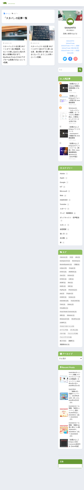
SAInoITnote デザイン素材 (70, 45)
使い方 (64, 238)
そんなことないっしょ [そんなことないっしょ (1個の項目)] (67, 331)
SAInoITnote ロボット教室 (70, 50)
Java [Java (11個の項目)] (62, 280)
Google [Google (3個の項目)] (72, 272)
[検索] (80, 70)
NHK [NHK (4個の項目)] (70, 290)
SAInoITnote (13, 3)
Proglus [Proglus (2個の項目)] (70, 298)
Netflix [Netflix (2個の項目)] (63, 290)
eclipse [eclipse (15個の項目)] (63, 272)
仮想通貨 (65, 233)
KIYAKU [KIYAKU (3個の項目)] (63, 283)
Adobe (64, 176)
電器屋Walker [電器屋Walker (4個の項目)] (64, 349)
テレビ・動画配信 (68, 217)
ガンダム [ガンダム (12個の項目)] (74, 334)
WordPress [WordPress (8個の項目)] (76, 323)
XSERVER (65, 203)
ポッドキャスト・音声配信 (70, 223)
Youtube (65, 208)
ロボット (65, 229)
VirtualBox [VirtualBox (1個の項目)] (64, 312)
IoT (63, 190)
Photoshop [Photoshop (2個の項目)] (73, 294)
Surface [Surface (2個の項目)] (72, 301)
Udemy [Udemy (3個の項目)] (70, 309)
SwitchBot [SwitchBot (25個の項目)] (64, 305)
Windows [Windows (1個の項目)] (70, 320)
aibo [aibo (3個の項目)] (77, 261)
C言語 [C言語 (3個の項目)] (76, 269)
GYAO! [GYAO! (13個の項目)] (63, 276)
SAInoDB (70, 53)
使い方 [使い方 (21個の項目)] (63, 345)
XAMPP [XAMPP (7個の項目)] (63, 327)
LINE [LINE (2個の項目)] (71, 283)
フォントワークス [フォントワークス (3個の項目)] (65, 341)
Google (64, 185)
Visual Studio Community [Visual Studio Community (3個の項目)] (68, 316)
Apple (64, 180)
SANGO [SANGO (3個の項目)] (63, 301)
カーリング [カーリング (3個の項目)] (64, 334)
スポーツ (65, 212)
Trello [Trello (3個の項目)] (62, 309)
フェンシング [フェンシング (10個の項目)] (73, 338)
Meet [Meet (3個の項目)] (70, 287)
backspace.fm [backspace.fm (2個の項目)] (65, 265)
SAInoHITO (70, 41)
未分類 (64, 242)
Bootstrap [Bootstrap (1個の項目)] (76, 265)
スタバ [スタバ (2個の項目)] (62, 338)
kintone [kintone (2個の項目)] (71, 280)
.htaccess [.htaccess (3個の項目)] (63, 261)
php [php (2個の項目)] (62, 298)
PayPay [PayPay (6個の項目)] (63, 294)
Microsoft (65, 194)
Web (63, 198)
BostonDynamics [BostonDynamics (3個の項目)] (66, 269)
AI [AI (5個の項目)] (71, 261)
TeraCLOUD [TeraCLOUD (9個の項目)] (75, 305)
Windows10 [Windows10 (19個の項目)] (64, 323)
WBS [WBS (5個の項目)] (62, 320)
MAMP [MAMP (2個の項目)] (62, 287)
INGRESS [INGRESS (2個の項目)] (72, 276)
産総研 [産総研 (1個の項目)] (71, 345)
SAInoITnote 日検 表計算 (70, 48)
